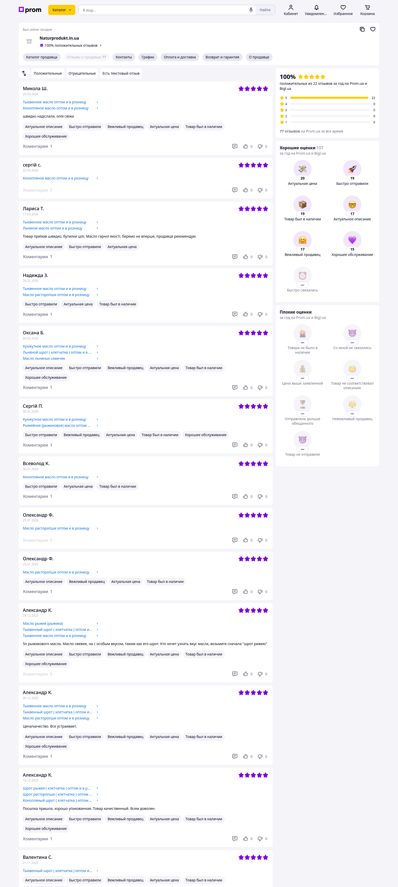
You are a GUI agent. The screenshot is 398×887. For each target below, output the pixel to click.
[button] (38, 146)
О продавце (259, 57)
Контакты (124, 57)
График (148, 57)
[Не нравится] (262, 146)
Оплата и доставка (180, 57)
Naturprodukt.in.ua (59, 38)
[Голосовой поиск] (251, 10)
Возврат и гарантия (222, 57)
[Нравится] (247, 146)
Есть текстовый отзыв (120, 73)
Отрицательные (82, 73)
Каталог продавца (41, 57)
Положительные (48, 73)
